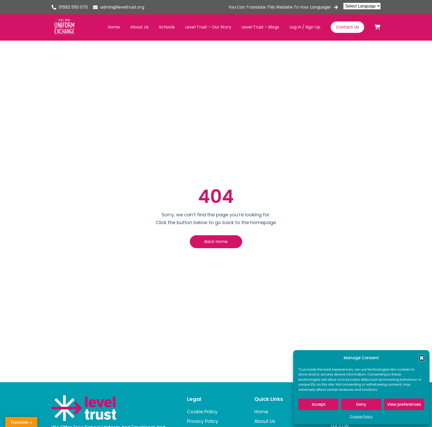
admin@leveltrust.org (122, 7)
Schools (167, 27)
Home (114, 27)
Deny (361, 404)
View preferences (404, 404)
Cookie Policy (361, 416)
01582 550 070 (73, 7)
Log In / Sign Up (305, 27)
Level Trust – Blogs (260, 27)
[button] (421, 357)
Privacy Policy (202, 421)
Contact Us (347, 27)
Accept (319, 404)
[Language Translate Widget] (361, 6)
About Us (139, 27)
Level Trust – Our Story (208, 27)
